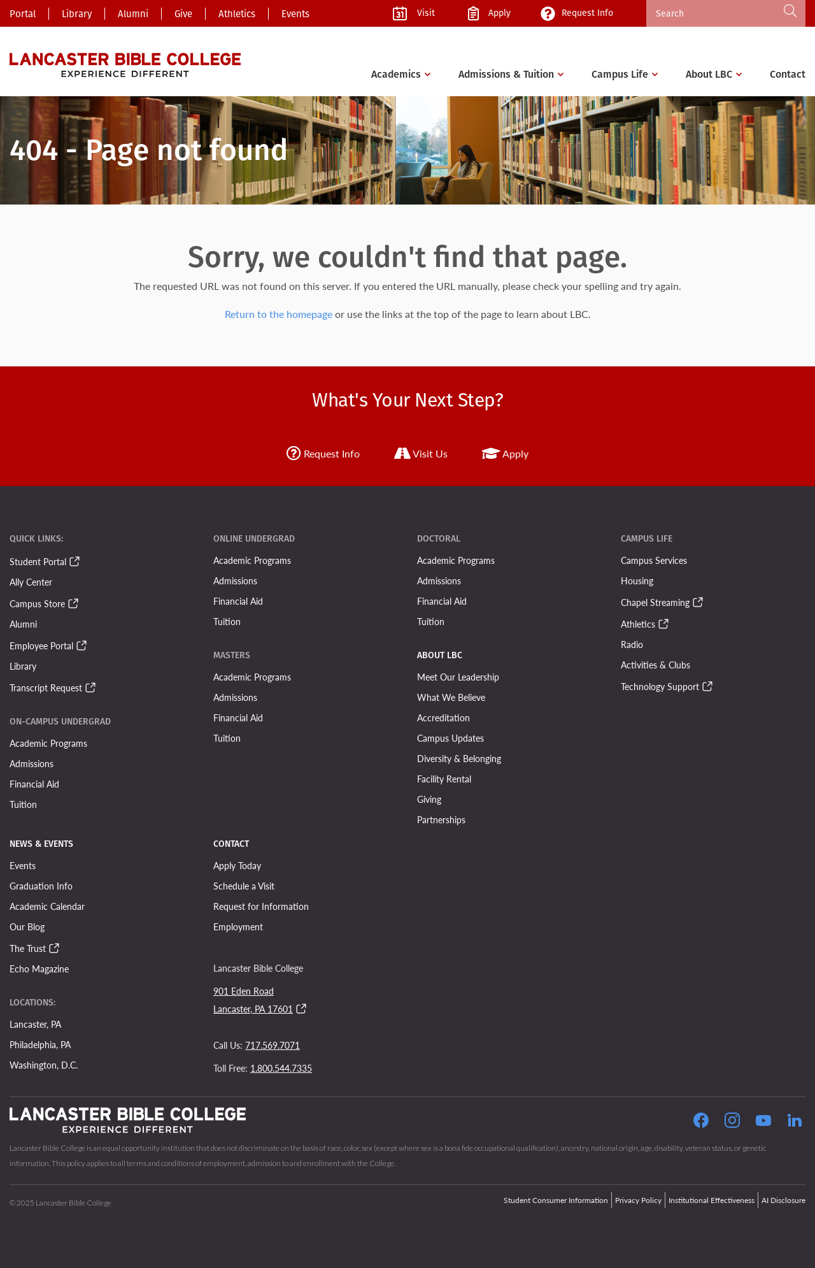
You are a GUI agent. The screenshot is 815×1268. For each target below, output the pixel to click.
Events (295, 14)
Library (77, 14)
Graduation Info (41, 885)
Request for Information (261, 906)
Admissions (31, 763)
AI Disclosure (783, 1200)
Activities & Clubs (655, 664)
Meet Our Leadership (458, 676)
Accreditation (443, 717)
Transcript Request (46, 687)
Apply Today (237, 865)
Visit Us (421, 453)
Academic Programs (48, 743)
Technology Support (660, 686)
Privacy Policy (638, 1200)
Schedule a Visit (243, 885)
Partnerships (441, 819)
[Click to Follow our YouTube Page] (763, 1122)
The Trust (28, 948)
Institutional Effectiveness (712, 1200)
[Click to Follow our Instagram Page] (732, 1122)
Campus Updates (450, 737)
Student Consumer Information (556, 1200)
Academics (396, 74)
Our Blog (27, 926)
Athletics (236, 14)
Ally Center (31, 581)
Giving (429, 799)
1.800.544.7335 (281, 1068)
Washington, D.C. (44, 1064)
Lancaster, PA (35, 1024)
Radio (632, 644)
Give (183, 14)
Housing (637, 580)
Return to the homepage (278, 313)
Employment (238, 926)
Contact (787, 74)
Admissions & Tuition (506, 74)
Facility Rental (444, 778)
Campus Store (37, 603)
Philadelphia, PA (40, 1044)
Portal (23, 14)
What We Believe (451, 697)
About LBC (709, 74)
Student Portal (38, 561)
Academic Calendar (47, 906)
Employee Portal (41, 645)
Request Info (323, 453)
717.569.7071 (272, 1045)
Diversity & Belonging (459, 758)
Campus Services (654, 560)
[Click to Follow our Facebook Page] (701, 1122)
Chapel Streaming (655, 602)
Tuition (23, 804)
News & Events (41, 844)
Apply (505, 453)
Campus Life (620, 74)
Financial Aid (34, 783)
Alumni (133, 14)
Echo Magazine (39, 968)
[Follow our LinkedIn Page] (795, 1122)
